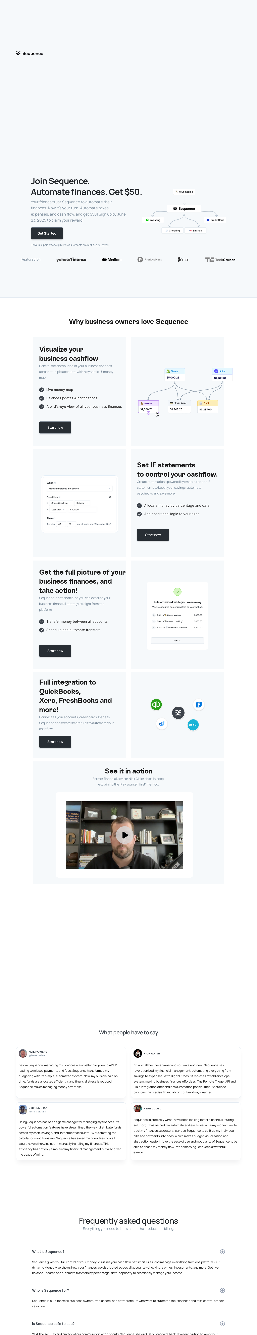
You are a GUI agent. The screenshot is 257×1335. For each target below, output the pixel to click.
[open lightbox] (128, 835)
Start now (55, 427)
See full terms (100, 245)
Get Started (47, 233)
